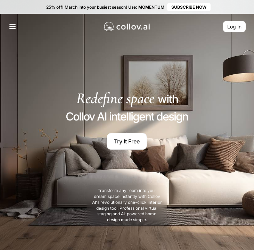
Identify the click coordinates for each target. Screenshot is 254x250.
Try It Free (127, 141)
